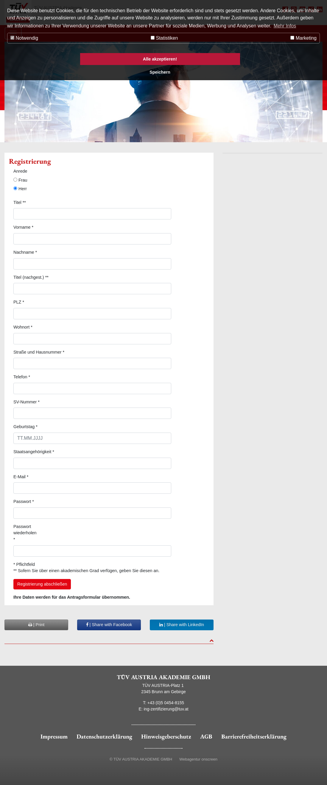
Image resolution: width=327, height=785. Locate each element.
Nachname (25, 252)
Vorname (23, 227)
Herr (20, 188)
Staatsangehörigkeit (33, 451)
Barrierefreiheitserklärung (253, 736)
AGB (206, 736)
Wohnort (22, 327)
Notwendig (24, 38)
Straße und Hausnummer (38, 352)
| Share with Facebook (109, 624)
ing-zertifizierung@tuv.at (166, 709)
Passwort (23, 501)
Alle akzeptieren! (160, 59)
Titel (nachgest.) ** (31, 277)
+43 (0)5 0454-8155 (165, 702)
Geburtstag (25, 426)
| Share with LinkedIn (181, 624)
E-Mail (20, 476)
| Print (36, 624)
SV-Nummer (26, 402)
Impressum (54, 736)
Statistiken (164, 38)
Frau (20, 180)
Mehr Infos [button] (285, 25)
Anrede (20, 171)
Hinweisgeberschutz (166, 736)
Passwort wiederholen (25, 533)
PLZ (18, 302)
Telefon (21, 376)
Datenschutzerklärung (104, 736)
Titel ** (19, 202)
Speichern (160, 72)
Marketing (303, 38)
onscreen (209, 759)
